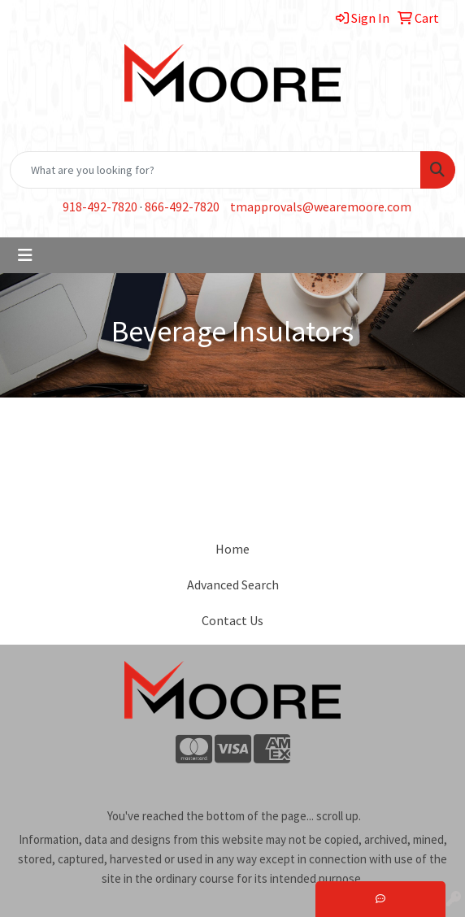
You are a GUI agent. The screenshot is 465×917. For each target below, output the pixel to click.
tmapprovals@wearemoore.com (320, 206)
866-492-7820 (182, 206)
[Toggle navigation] (25, 255)
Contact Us (232, 620)
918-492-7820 (100, 206)
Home (232, 549)
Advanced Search (233, 584)
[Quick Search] (215, 170)
